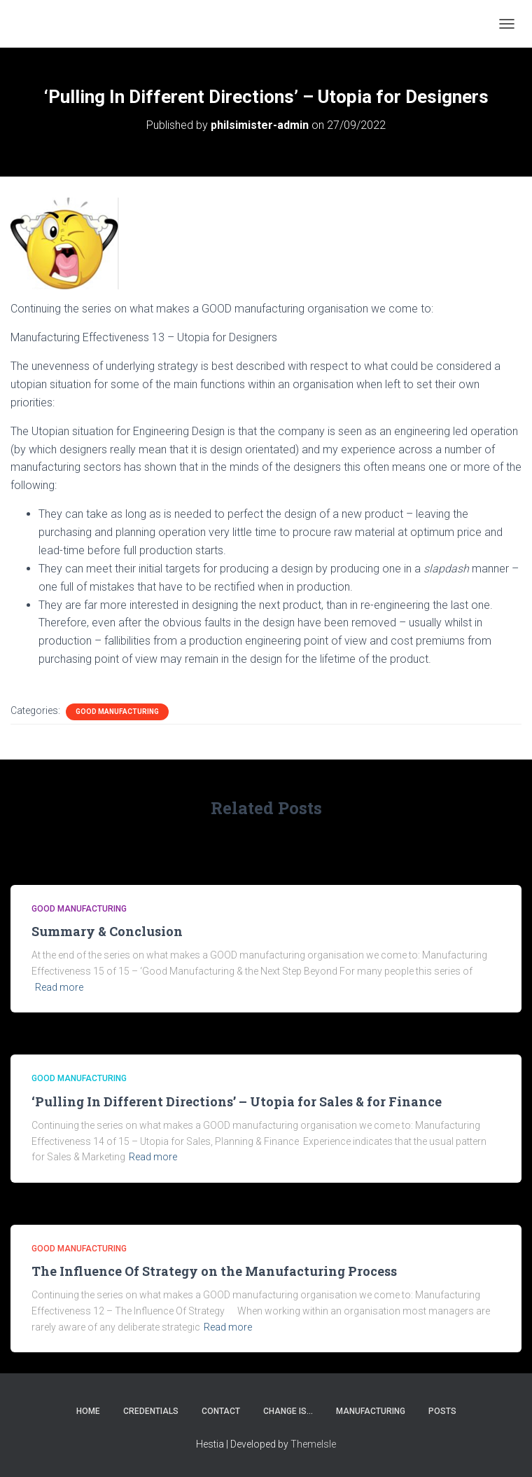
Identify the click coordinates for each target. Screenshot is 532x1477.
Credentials (150, 1411)
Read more (59, 987)
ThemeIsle (313, 1444)
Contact (221, 1411)
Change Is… (288, 1411)
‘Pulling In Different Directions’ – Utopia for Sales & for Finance (236, 1101)
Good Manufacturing (117, 711)
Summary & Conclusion (107, 931)
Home (88, 1411)
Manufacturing (370, 1411)
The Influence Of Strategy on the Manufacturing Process (214, 1271)
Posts (442, 1411)
